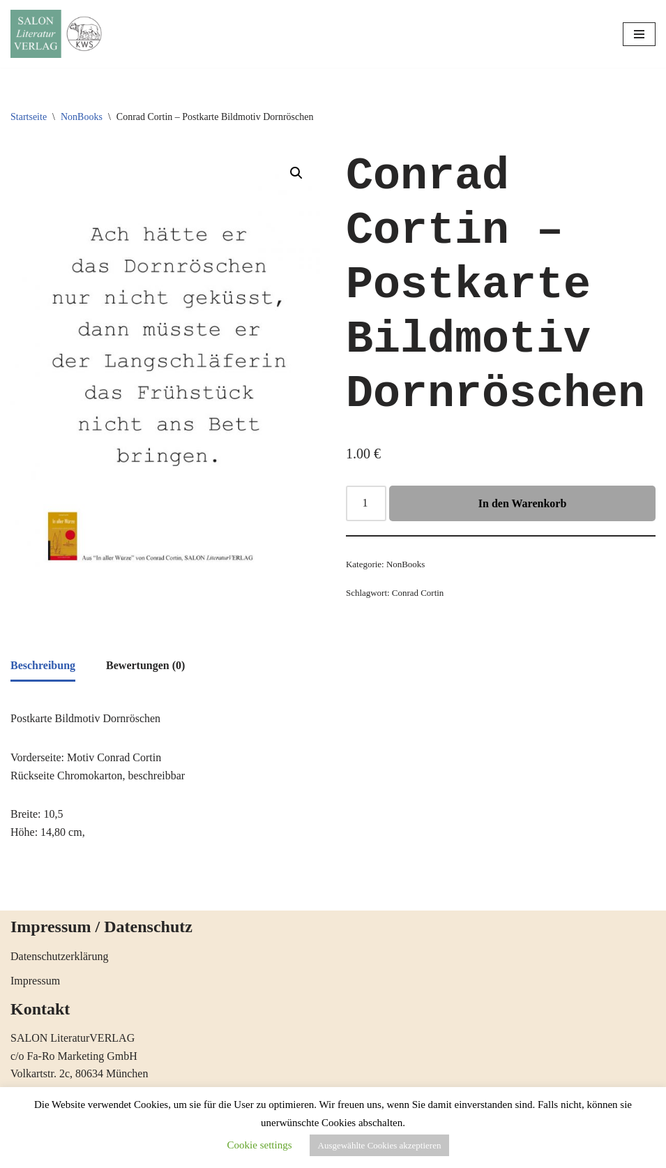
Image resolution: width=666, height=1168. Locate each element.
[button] (296, 173)
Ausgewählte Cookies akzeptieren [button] (379, 1145)
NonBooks (82, 117)
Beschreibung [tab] (42, 665)
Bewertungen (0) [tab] (145, 665)
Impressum (35, 981)
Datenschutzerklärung (59, 956)
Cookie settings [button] (259, 1145)
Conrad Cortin (418, 592)
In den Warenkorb (522, 503)
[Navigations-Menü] (639, 34)
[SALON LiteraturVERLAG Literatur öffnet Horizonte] (59, 34)
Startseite (28, 117)
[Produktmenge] (366, 504)
